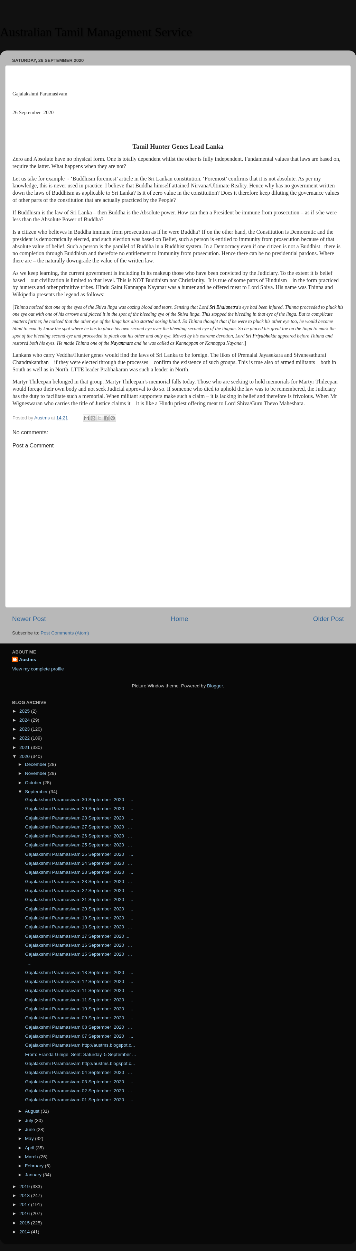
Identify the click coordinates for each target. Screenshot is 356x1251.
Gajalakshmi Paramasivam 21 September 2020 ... (78, 899)
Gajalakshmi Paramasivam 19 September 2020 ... (78, 917)
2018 (25, 1195)
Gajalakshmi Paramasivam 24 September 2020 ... (78, 863)
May (30, 1138)
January (34, 1174)
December (36, 764)
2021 (25, 747)
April (30, 1147)
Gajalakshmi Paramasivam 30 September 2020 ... (78, 799)
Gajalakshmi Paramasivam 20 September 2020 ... (78, 908)
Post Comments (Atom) (65, 633)
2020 (25, 756)
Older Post (328, 618)
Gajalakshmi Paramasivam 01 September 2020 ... (78, 1099)
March (32, 1156)
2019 (25, 1186)
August (33, 1111)
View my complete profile (38, 668)
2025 (25, 711)
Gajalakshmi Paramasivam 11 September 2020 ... (78, 990)
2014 (25, 1231)
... (28, 963)
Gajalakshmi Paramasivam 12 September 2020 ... (78, 981)
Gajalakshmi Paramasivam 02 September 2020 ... (78, 1090)
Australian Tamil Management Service (96, 32)
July (30, 1120)
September (37, 791)
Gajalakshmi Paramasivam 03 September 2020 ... (78, 1081)
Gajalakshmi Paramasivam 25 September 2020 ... (78, 844)
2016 (25, 1213)
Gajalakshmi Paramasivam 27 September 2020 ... (78, 827)
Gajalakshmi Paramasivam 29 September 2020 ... (78, 808)
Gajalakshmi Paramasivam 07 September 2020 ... (78, 1036)
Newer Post (29, 618)
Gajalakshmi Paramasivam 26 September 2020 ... (78, 835)
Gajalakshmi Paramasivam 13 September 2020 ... (78, 972)
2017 (25, 1204)
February (35, 1165)
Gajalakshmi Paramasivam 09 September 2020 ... (78, 1017)
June (30, 1129)
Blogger (215, 685)
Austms (27, 659)
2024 (25, 720)
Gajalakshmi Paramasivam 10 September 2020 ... (78, 1008)
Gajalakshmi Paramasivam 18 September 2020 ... (78, 926)
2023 (25, 729)
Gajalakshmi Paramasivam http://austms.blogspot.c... (79, 1045)
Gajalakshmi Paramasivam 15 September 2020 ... (78, 954)
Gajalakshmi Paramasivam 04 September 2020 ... (78, 1072)
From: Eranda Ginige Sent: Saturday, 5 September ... (80, 1054)
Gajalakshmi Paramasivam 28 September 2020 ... (78, 818)
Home (179, 618)
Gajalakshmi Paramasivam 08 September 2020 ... (78, 1027)
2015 (25, 1222)
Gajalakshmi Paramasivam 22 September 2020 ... (78, 890)
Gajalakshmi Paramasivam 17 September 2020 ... (76, 936)
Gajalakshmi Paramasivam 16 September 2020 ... (78, 945)
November (36, 773)
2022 (25, 738)
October (34, 782)
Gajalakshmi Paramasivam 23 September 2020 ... (78, 872)
